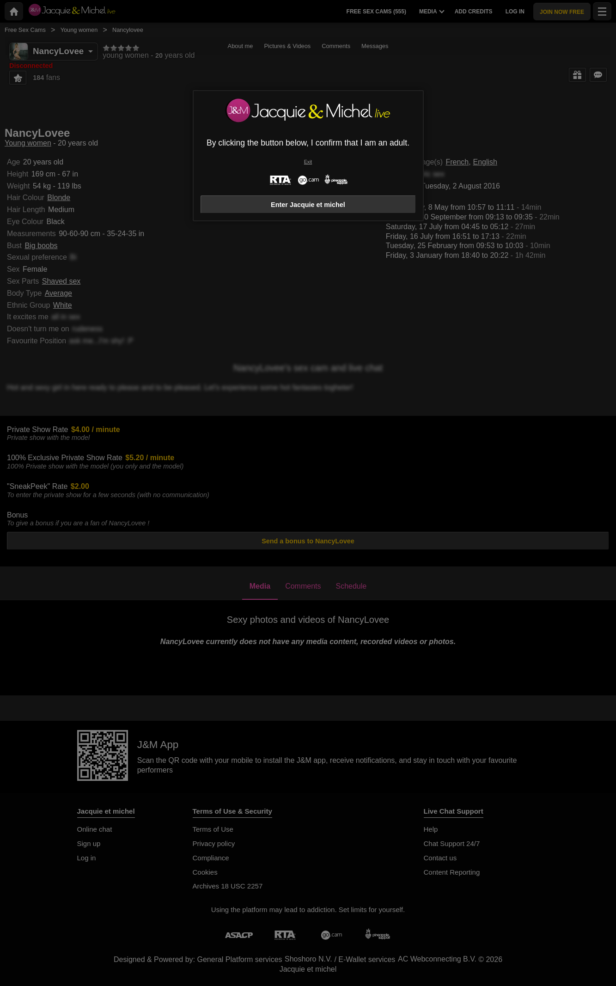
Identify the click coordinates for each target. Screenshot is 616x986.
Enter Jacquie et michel (308, 204)
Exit (308, 161)
